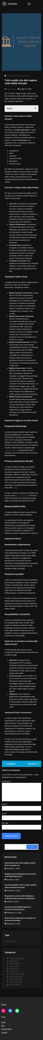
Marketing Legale (15, 976)
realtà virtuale (10, 941)
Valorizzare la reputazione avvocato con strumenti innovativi (20, 919)
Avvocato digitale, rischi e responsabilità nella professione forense (20, 886)
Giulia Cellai (11, 89)
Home (3, 1022)
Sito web (5, 823)
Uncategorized (14, 984)
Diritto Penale (14, 966)
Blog (3, 1026)
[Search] (32, 847)
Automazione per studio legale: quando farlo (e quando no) (20, 864)
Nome (5, 804)
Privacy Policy (6, 1029)
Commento (6, 781)
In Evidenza (13, 971)
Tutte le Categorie (16, 982)
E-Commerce (11, 76)
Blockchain (13, 961)
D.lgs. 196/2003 (22, 495)
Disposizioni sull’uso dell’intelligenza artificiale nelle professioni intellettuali (20, 897)
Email (4, 814)
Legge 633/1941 (11, 450)
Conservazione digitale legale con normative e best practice (18, 908)
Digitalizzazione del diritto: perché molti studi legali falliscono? (20, 875)
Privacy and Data (23, 76)
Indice (10, 108)
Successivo (32, 764)
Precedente (10, 764)
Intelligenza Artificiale (17, 974)
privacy (15, 488)
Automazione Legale (16, 958)
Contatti (4, 1032)
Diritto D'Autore (14, 963)
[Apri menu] (29, 3)
